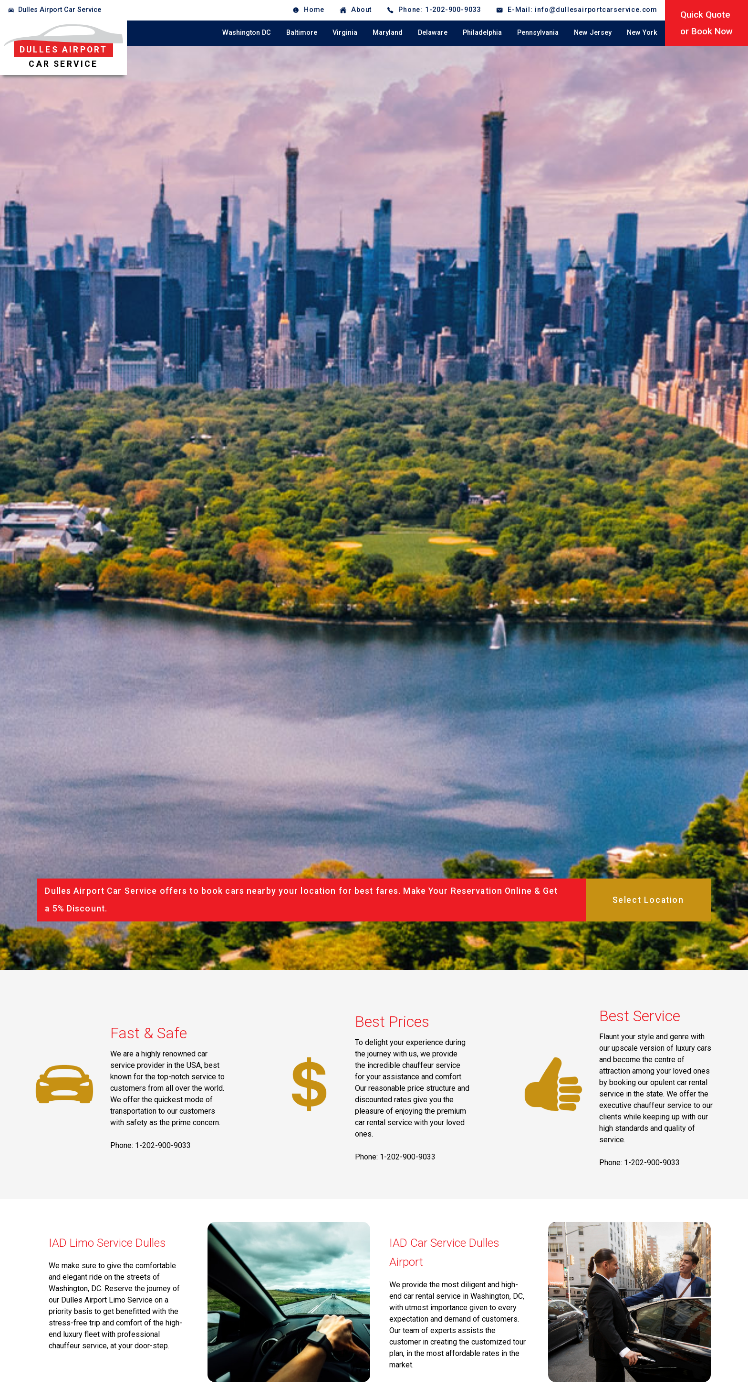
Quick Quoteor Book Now (706, 23)
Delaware (432, 33)
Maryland (388, 33)
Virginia (344, 33)
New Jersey (593, 33)
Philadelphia (482, 33)
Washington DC (246, 33)
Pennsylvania (538, 33)
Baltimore (301, 33)
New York (642, 33)
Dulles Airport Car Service (59, 10)
